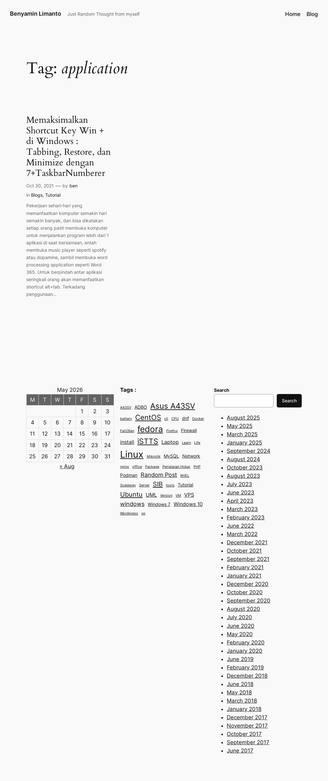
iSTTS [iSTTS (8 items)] (147, 441)
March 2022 (242, 534)
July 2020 (239, 617)
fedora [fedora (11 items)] (150, 429)
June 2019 (240, 659)
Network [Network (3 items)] (191, 456)
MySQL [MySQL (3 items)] (171, 456)
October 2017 (244, 734)
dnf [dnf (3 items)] (185, 418)
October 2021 (244, 551)
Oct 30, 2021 (40, 185)
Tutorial (53, 195)
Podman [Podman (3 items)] (128, 475)
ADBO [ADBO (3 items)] (141, 407)
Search (289, 400)
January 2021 (244, 575)
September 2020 (248, 600)
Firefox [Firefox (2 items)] (172, 431)
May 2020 (240, 634)
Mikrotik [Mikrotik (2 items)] (153, 456)
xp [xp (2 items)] (143, 513)
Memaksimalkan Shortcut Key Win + (68, 146)
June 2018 (240, 684)
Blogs (37, 195)
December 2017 (247, 717)
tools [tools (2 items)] (170, 485)
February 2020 (246, 642)
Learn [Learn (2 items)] (186, 443)
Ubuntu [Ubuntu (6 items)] (131, 494)
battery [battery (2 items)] (126, 419)
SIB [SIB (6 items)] (158, 484)
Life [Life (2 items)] (197, 443)
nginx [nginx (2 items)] (124, 467)
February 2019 (245, 667)
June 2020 (240, 626)
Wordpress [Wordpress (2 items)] (129, 513)
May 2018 (239, 692)
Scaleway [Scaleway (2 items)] (128, 485)
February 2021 (245, 567)
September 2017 (248, 742)
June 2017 (240, 750)
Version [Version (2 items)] (166, 495)
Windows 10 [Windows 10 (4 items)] (188, 504)
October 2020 (245, 592)
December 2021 (247, 542)
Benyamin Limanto (35, 13)
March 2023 (242, 509)
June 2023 (240, 492)
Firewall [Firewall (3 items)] (189, 430)
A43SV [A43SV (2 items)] (125, 408)
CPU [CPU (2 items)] (175, 419)
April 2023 (240, 501)
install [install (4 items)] (127, 442)
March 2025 (242, 434)
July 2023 (239, 484)
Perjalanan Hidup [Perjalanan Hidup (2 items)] (176, 467)
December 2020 (247, 584)
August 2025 (243, 417)
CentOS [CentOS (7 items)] (148, 417)
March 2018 (242, 701)
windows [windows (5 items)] (132, 503)
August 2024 (243, 459)
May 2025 (239, 426)
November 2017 (247, 725)
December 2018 (247, 676)
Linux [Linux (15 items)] (132, 454)
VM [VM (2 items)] (178, 495)
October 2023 (245, 467)
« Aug (67, 466)
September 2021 (248, 559)
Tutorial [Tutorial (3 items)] (185, 484)
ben (74, 185)
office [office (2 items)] (137, 467)
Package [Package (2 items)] (152, 467)
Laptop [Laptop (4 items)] (170, 442)
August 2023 (243, 476)
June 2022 (240, 526)
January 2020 (244, 651)
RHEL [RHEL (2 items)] (184, 476)
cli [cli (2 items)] (166, 419)
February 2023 (246, 517)
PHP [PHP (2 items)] (197, 467)
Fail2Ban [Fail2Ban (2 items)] (127, 431)
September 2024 (248, 451)
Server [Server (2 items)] (144, 485)
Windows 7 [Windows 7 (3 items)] (159, 504)
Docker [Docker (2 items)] (198, 419)
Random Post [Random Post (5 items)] (159, 474)
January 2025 (244, 442)
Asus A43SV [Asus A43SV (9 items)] (172, 406)
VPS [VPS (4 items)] (189, 495)
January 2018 (244, 709)
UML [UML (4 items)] (151, 495)
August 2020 (243, 609)
